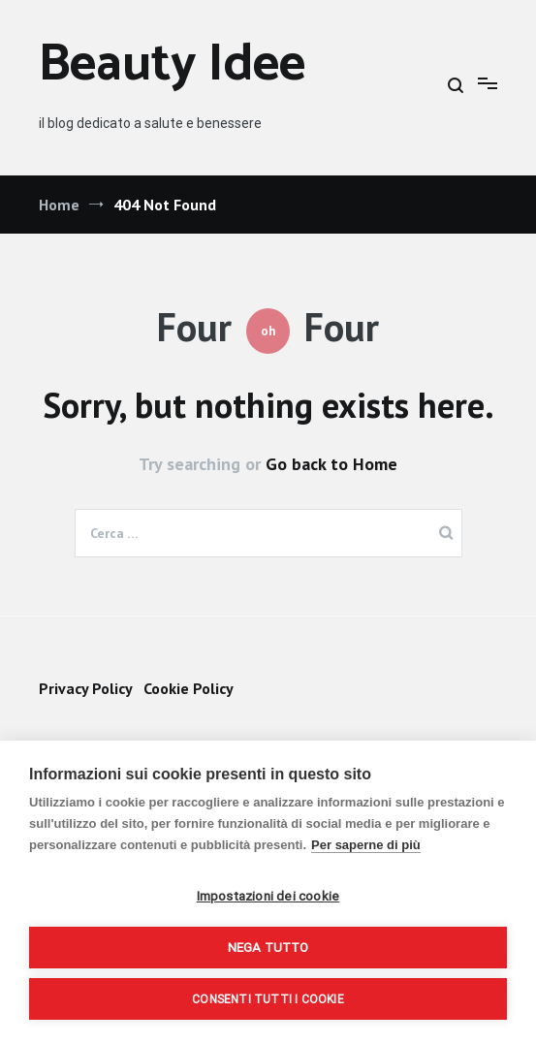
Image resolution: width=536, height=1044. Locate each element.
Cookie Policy (188, 688)
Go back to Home (331, 464)
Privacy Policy (85, 688)
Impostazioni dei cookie (268, 895)
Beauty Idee (172, 65)
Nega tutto (268, 947)
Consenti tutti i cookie (268, 999)
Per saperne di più (366, 845)
